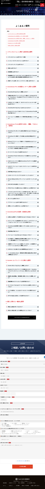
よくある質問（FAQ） (29, 5)
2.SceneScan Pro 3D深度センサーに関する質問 (18, 36)
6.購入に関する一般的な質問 (14, 45)
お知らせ (10, 485)
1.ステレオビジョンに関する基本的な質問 (16, 33)
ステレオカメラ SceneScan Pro (21, 317)
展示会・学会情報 (38, 5)
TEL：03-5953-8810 (25, 2)
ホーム (4, 485)
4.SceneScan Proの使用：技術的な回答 (16, 40)
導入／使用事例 (21, 482)
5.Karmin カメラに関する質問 (14, 43)
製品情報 (5, 14)
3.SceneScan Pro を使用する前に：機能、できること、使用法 (21, 38)
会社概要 (17, 485)
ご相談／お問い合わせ (35, 485)
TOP (2, 14)
